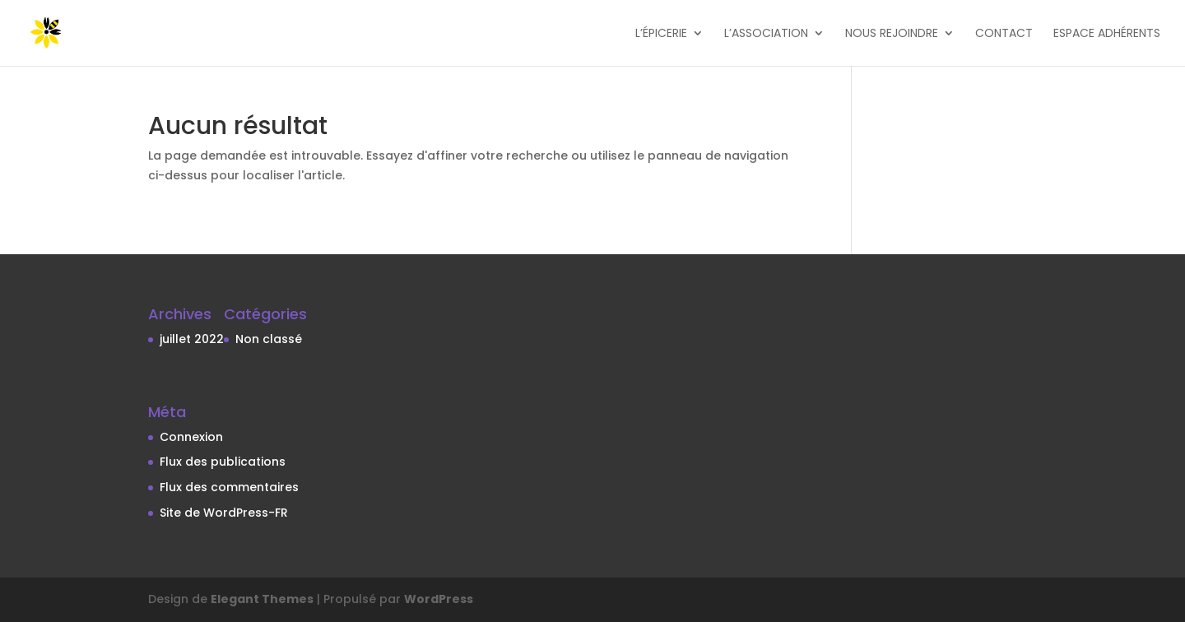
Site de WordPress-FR (224, 512)
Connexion (191, 437)
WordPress (438, 599)
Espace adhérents (1106, 34)
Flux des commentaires (229, 487)
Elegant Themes (262, 599)
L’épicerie (661, 34)
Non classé (268, 339)
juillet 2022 (192, 339)
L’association (766, 34)
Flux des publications (223, 461)
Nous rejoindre (891, 34)
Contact (1004, 34)
